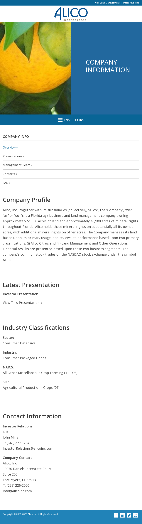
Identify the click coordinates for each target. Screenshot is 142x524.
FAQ (5, 183)
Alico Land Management (107, 2)
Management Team (16, 165)
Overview (9, 147)
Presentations (12, 156)
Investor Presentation (20, 294)
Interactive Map (131, 2)
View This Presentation (21, 302)
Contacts (9, 174)
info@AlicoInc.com (17, 491)
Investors (71, 119)
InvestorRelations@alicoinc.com (28, 448)
